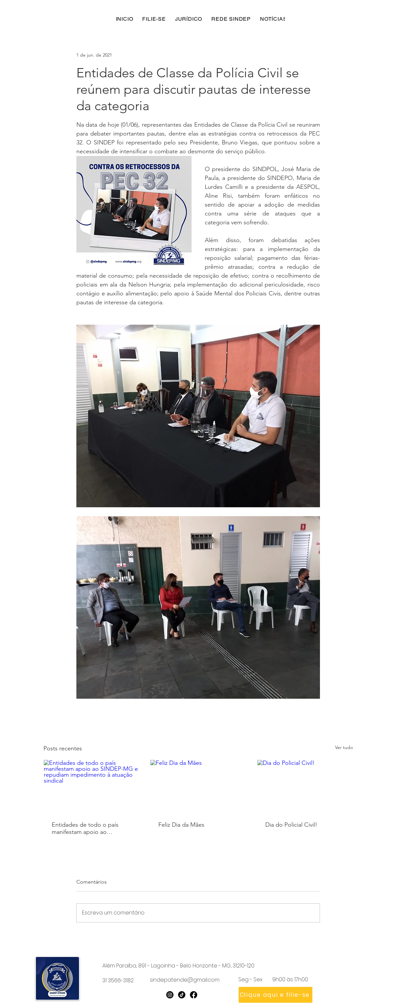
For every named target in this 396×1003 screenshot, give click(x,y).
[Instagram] (169, 994)
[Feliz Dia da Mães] (198, 786)
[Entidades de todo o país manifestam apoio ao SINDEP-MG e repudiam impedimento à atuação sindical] (91, 786)
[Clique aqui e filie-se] (275, 995)
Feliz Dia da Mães (181, 824)
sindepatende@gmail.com (185, 980)
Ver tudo (344, 747)
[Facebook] (193, 994)
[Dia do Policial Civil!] (305, 786)
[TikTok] (181, 994)
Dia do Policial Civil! (291, 824)
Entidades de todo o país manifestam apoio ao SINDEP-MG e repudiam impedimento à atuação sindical (85, 828)
